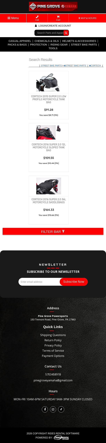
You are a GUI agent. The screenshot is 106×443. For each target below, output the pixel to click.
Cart (58, 18)
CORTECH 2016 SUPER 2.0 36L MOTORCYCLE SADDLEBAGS (48, 201)
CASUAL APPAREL (19, 40)
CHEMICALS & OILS (47, 40)
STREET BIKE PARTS (84, 44)
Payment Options (53, 355)
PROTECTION (38, 44)
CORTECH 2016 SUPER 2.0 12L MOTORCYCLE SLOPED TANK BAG (49, 147)
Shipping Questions (53, 335)
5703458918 (53, 374)
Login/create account (53, 25)
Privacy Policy (53, 345)
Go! (65, 33)
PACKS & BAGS (17, 44)
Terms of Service (53, 350)
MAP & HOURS (87, 18)
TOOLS (53, 48)
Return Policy (53, 340)
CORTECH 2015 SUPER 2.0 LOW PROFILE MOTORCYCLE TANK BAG (48, 99)
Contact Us (53, 366)
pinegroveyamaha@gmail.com (53, 380)
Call (37, 18)
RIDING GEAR (59, 44)
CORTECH (95, 65)
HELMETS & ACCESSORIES (79, 40)
